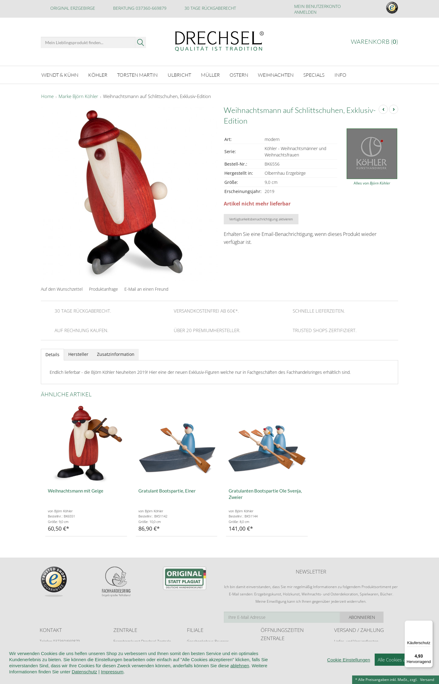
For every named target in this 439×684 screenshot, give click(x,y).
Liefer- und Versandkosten (356, 640)
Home (47, 95)
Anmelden (305, 12)
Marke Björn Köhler (78, 95)
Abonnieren (376, 616)
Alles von (372, 182)
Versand (427, 679)
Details (52, 353)
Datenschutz (84, 679)
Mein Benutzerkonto (317, 6)
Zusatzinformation (115, 353)
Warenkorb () (374, 41)
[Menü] (429, 624)
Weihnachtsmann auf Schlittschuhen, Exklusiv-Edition (157, 95)
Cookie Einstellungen (348, 668)
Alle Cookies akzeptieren (402, 668)
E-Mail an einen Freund (146, 288)
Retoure (341, 646)
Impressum (112, 679)
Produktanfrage (103, 288)
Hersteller (78, 353)
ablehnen (239, 673)
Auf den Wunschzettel (62, 288)
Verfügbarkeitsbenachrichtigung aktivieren (261, 218)
